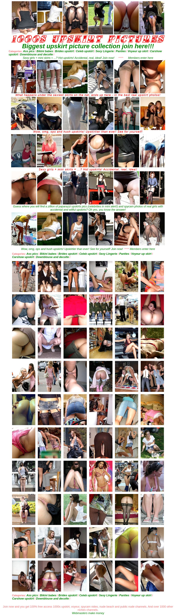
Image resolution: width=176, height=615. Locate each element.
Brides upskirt (64, 51)
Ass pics (28, 51)
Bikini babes (45, 51)
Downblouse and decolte (36, 54)
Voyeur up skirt (138, 51)
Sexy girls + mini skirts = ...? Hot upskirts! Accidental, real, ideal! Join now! (68, 57)
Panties (121, 51)
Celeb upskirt (85, 51)
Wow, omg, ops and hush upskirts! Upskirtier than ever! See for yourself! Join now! (72, 249)
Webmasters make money (88, 613)
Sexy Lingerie (105, 51)
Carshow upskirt (23, 257)
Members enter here (140, 57)
